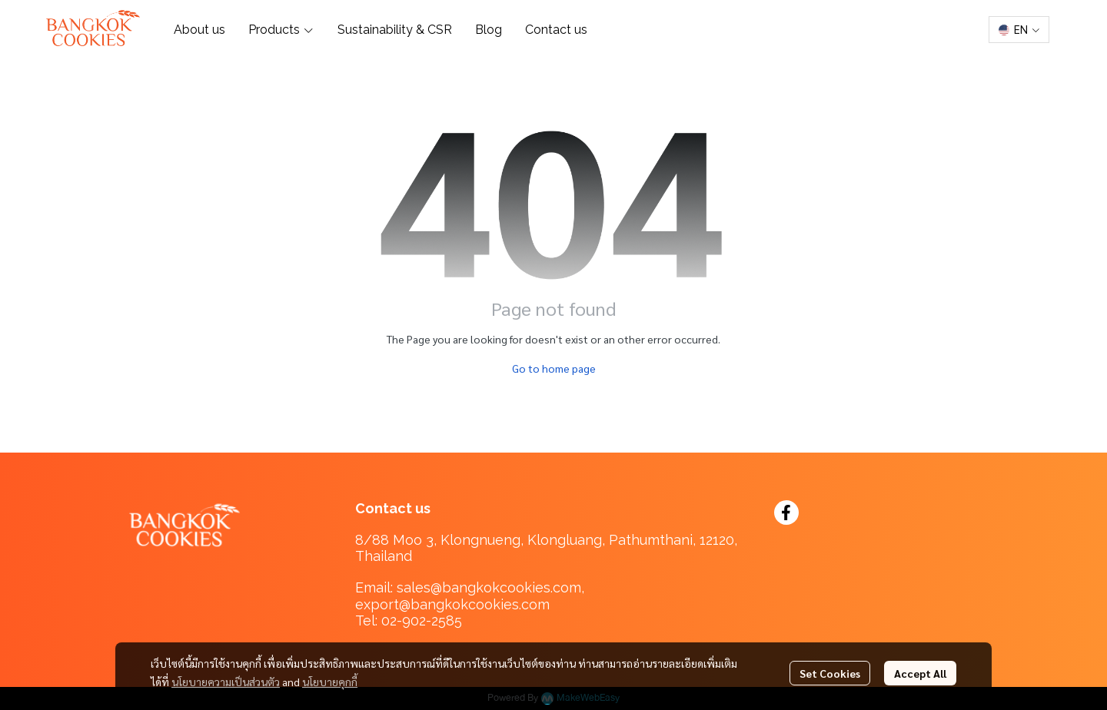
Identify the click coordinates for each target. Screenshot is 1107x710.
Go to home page (554, 368)
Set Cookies (830, 673)
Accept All (920, 673)
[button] (1019, 29)
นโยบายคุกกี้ (329, 681)
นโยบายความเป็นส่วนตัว (225, 681)
